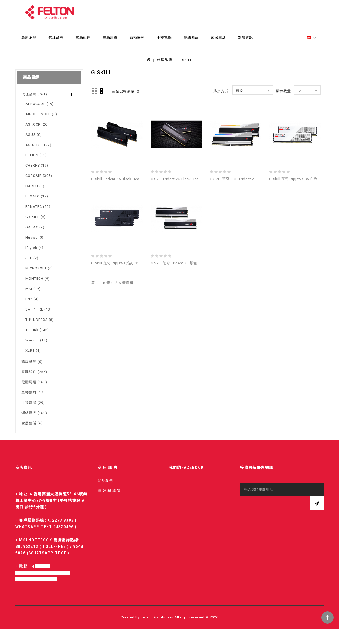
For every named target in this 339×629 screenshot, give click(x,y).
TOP (327, 617)
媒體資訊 (245, 37)
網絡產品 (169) (34, 413)
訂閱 (317, 503)
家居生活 (218, 37)
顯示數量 (283, 91)
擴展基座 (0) (32, 362)
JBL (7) (31, 258)
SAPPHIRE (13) (38, 309)
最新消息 (29, 37)
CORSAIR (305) (38, 176)
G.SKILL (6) (35, 217)
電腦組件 (83, 37)
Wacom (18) (36, 340)
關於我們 (105, 481)
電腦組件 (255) (34, 372)
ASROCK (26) (37, 124)
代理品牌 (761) (34, 94)
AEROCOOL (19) (39, 104)
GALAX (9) (34, 227)
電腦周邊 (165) (34, 382)
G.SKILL (185, 60)
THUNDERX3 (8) (39, 320)
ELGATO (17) (36, 196)
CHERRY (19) (36, 165)
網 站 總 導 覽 (109, 491)
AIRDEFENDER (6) (41, 114)
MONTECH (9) (37, 278)
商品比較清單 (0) (126, 91)
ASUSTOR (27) (38, 145)
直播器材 (137, 37)
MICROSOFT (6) (39, 268)
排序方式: (221, 91)
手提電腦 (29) (33, 403)
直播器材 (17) (33, 392)
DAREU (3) (34, 186)
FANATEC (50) (37, 207)
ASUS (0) (33, 135)
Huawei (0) (35, 237)
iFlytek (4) (34, 248)
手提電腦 (164, 37)
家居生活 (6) (32, 423)
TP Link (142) (37, 330)
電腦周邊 (110, 37)
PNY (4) (32, 299)
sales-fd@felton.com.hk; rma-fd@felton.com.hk (43, 572)
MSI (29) (33, 289)
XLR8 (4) (33, 350)
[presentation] (281, 507)
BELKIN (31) (36, 155)
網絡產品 (191, 37)
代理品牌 (56, 37)
